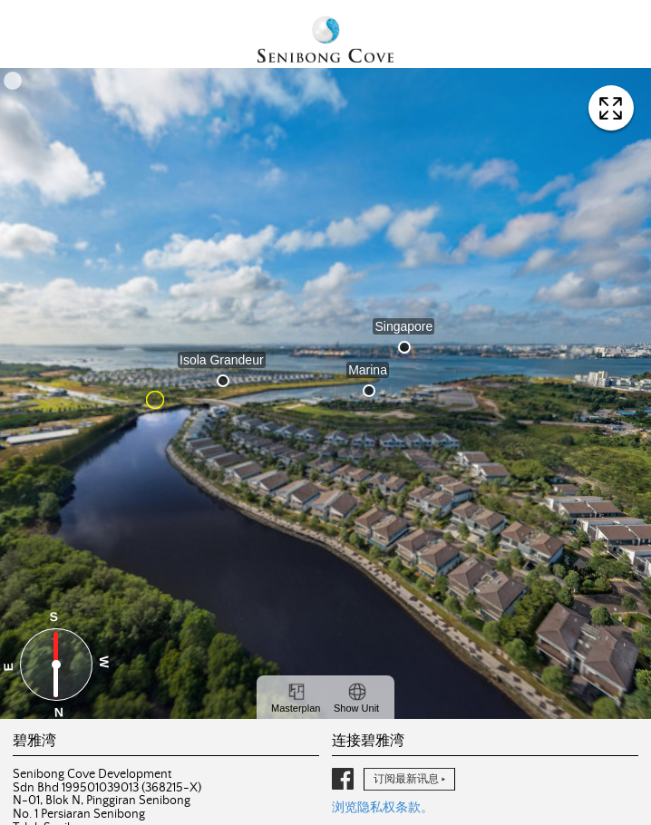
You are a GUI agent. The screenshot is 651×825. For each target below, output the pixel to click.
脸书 (343, 779)
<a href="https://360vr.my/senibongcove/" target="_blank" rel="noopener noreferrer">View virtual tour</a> (325, 393)
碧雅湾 (325, 41)
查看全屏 (611, 108)
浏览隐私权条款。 (382, 808)
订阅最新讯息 (406, 778)
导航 (619, 31)
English (58, 25)
